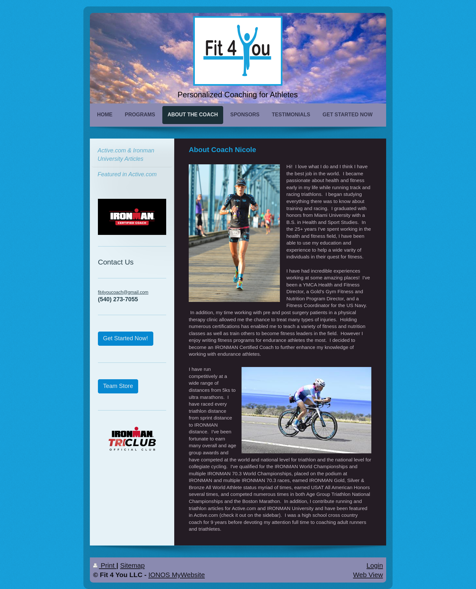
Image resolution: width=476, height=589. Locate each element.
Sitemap (132, 565)
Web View (368, 574)
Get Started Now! (125, 338)
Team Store (118, 386)
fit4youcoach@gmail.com (123, 292)
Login (375, 565)
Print (104, 565)
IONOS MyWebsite (176, 574)
